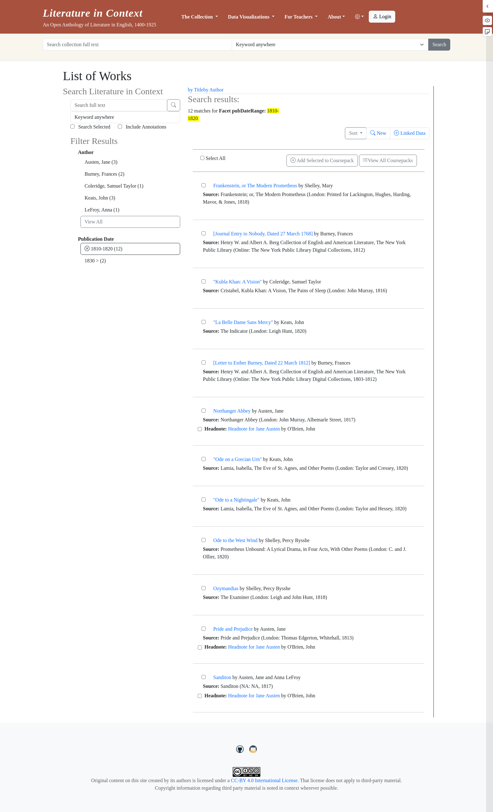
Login (382, 16)
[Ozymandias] (204, 588)
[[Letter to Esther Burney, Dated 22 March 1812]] (204, 362)
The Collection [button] (197, 16)
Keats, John (100, 197)
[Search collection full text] (137, 45)
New (378, 133)
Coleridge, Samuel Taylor (114, 186)
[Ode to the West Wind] (204, 540)
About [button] (334, 16)
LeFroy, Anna (102, 209)
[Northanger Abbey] (204, 411)
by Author (213, 89)
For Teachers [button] (299, 16)
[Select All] (202, 158)
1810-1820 (103, 248)
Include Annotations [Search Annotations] (142, 126)
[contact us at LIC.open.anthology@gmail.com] (253, 748)
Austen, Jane (101, 162)
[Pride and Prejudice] (204, 629)
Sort (354, 133)
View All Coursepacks (388, 160)
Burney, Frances (104, 174)
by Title (195, 89)
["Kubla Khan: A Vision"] (204, 281)
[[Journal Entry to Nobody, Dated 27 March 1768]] (204, 233)
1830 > (95, 260)
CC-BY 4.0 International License (264, 780)
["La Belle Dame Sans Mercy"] (204, 322)
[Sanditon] (204, 677)
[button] (359, 17)
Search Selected (90, 126)
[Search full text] (118, 105)
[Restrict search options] (330, 45)
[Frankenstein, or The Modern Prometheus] (204, 185)
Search (439, 44)
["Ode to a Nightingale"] (204, 499)
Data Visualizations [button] (249, 16)
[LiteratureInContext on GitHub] (240, 748)
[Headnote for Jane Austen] (200, 429)
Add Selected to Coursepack (322, 160)
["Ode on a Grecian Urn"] (204, 459)
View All (93, 221)
